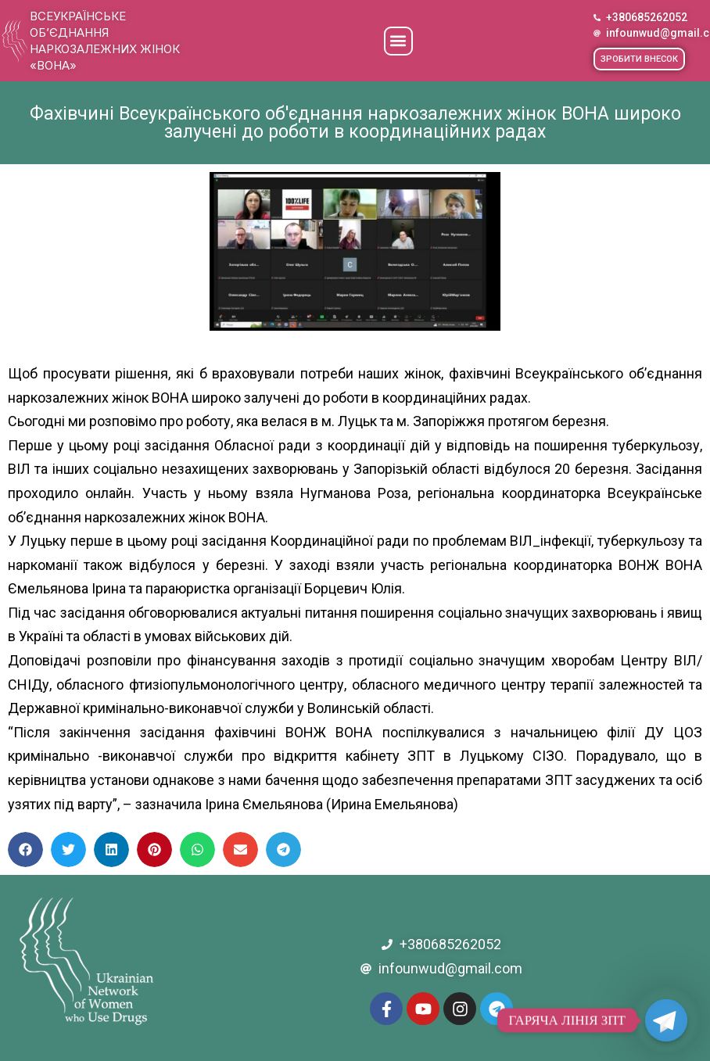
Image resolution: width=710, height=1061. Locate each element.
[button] (398, 41)
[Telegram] (666, 1020)
